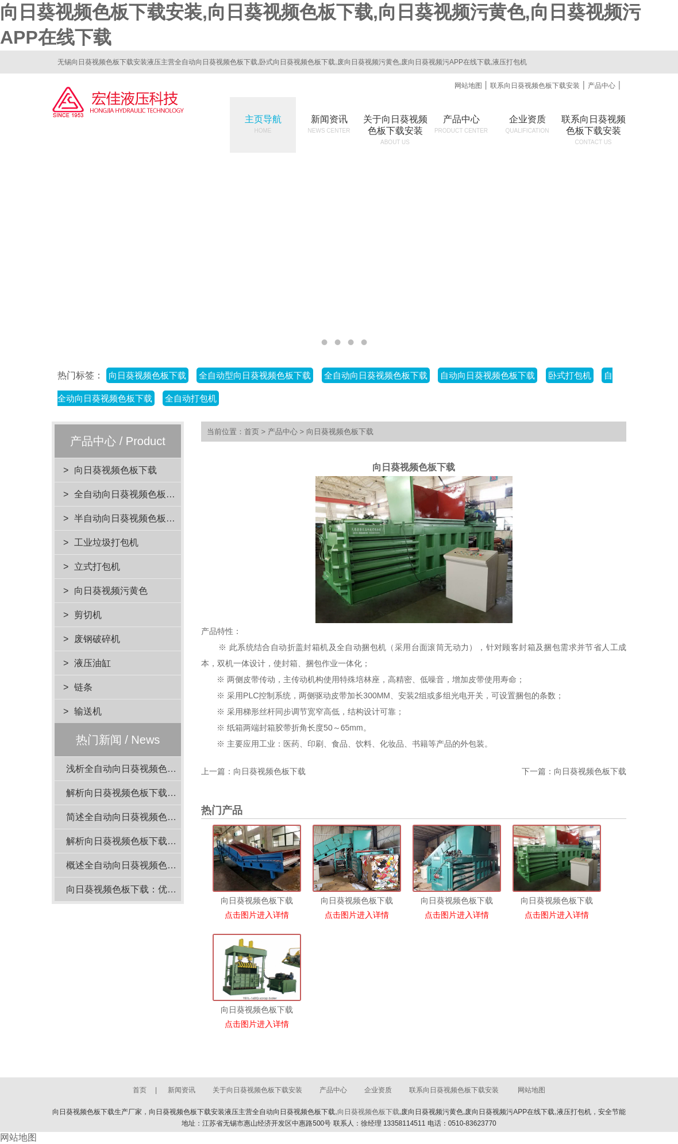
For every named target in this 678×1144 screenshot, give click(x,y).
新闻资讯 (329, 124)
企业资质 (527, 124)
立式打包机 (97, 566)
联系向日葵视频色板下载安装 (535, 86)
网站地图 (468, 86)
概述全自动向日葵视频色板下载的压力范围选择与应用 (176, 865)
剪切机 (88, 615)
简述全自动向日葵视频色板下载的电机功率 (153, 817)
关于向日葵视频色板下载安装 (257, 1090)
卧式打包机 (569, 375)
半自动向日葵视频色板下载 (129, 518)
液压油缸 (92, 663)
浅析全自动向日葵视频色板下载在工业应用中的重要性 (176, 769)
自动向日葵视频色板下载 (487, 375)
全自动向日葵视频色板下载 (375, 375)
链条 (83, 687)
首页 (251, 431)
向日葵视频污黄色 (111, 591)
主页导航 (263, 124)
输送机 (88, 711)
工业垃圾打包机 (106, 542)
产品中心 (601, 86)
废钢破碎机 (97, 639)
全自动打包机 (191, 398)
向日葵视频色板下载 (147, 375)
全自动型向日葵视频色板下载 (255, 375)
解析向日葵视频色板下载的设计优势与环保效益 (162, 841)
